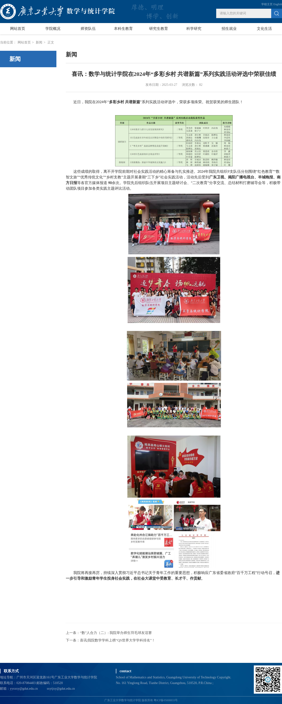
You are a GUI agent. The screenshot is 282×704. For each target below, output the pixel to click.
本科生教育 (123, 29)
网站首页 (17, 29)
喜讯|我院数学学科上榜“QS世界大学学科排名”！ (117, 640)
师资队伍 (88, 29)
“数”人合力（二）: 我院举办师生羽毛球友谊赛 (116, 633)
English (277, 4)
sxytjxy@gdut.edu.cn (61, 688)
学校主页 (267, 4)
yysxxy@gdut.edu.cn (24, 688)
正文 (50, 42)
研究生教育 (158, 29)
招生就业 (229, 29)
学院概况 (52, 29)
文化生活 (264, 29)
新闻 (39, 42)
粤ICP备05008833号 (166, 700)
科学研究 (193, 29)
